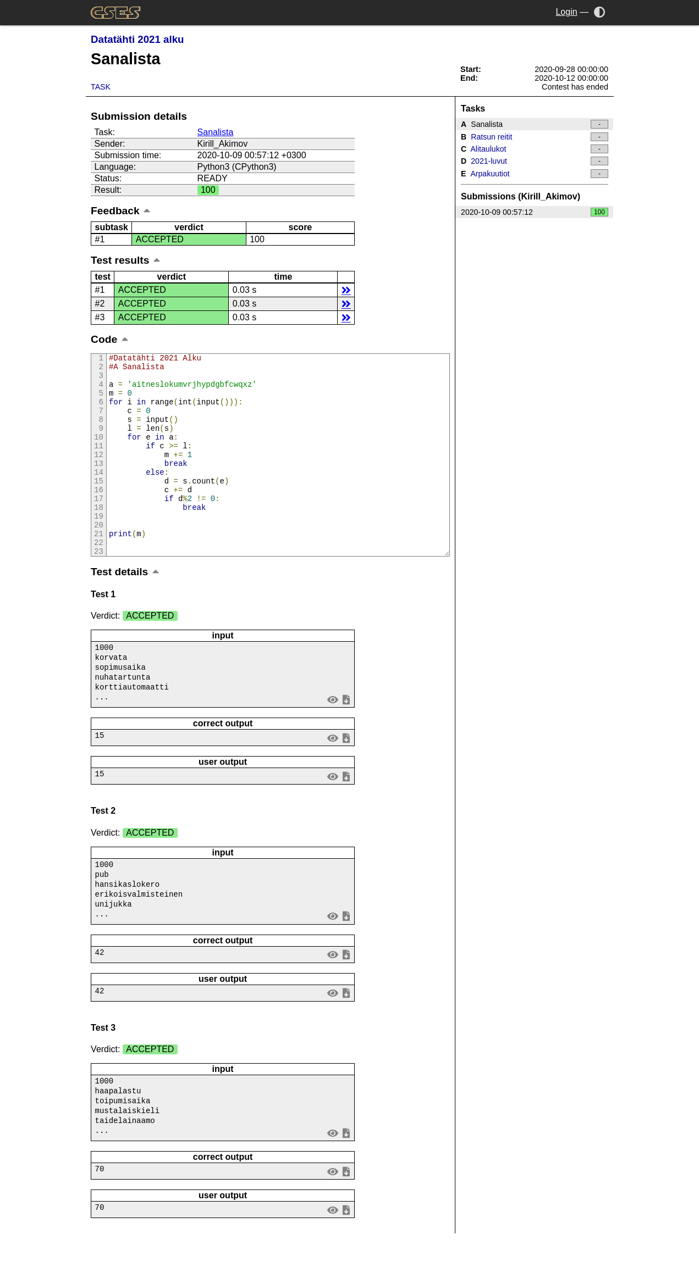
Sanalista (215, 132)
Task (101, 86)
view (333, 739)
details (346, 290)
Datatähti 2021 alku (137, 39)
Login (566, 11)
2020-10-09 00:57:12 (534, 212)
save (346, 739)
